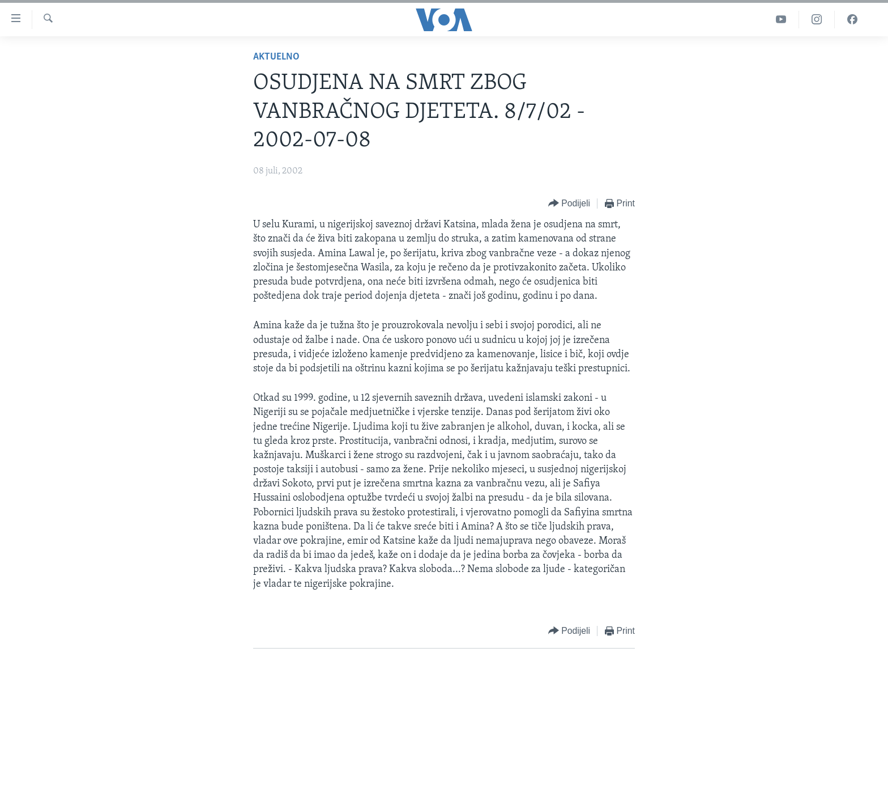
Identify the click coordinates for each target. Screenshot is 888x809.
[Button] (569, 203)
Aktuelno (276, 57)
